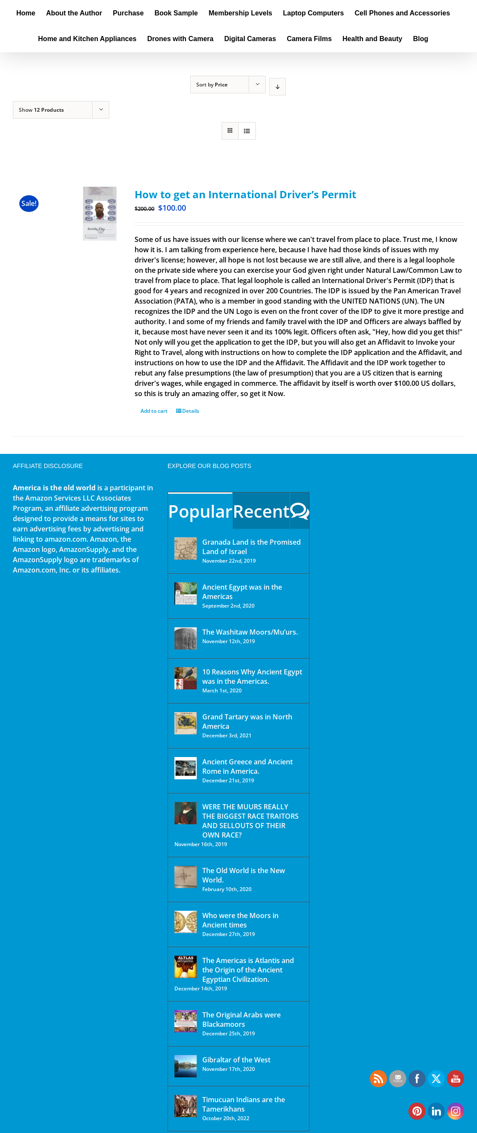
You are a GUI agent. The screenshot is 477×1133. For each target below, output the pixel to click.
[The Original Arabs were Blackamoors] (185, 1021)
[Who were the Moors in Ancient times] (185, 922)
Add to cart (154, 410)
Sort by (212, 84)
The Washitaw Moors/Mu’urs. (250, 632)
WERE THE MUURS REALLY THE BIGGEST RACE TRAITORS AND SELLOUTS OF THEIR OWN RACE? (250, 821)
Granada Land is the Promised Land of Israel (251, 546)
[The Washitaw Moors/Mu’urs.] (185, 638)
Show (41, 109)
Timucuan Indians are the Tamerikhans (243, 1104)
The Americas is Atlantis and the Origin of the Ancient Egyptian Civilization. (248, 970)
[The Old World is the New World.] (185, 877)
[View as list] (247, 130)
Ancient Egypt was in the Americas (242, 591)
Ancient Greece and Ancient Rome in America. (247, 766)
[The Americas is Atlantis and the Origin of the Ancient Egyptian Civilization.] (185, 967)
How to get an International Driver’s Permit (245, 194)
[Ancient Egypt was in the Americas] (185, 593)
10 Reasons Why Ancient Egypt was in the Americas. (252, 676)
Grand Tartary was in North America (247, 721)
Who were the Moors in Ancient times (240, 920)
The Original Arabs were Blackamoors (241, 1019)
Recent (261, 511)
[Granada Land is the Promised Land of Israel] (185, 548)
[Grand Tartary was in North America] (185, 723)
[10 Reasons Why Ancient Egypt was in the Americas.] (185, 678)
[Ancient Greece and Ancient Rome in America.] (185, 768)
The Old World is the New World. (243, 875)
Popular (200, 511)
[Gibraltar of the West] (185, 1066)
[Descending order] (277, 86)
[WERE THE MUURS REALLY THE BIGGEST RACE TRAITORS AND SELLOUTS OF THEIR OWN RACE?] (185, 813)
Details (190, 410)
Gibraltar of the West (236, 1059)
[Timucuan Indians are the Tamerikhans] (185, 1106)
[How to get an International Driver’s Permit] (65, 227)
